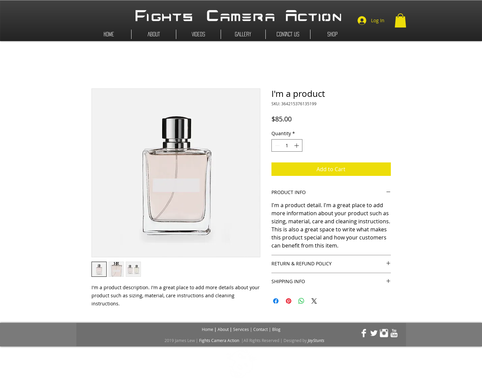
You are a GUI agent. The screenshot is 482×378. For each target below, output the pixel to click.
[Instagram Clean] (384, 333)
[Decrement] (276, 145)
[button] (400, 20)
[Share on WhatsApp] (301, 301)
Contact (261, 329)
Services (241, 329)
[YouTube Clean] (394, 333)
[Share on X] (314, 301)
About (224, 329)
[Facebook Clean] (364, 333)
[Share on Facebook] (276, 301)
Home (208, 329)
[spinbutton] (287, 145)
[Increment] (297, 145)
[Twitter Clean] (374, 333)
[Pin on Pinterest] (289, 301)
